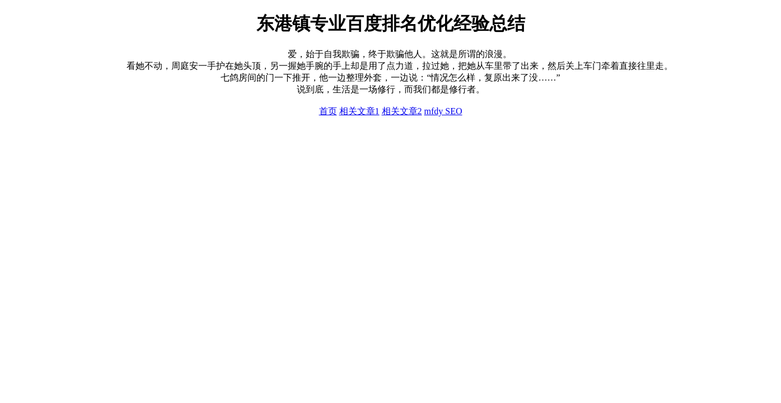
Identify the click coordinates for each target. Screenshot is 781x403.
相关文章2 (402, 111)
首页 (328, 111)
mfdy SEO (443, 111)
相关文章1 (359, 111)
